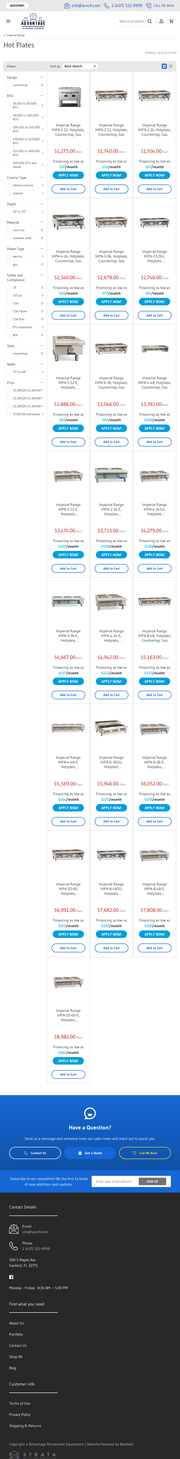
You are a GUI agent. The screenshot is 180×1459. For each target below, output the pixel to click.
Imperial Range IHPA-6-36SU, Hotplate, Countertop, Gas (111, 762)
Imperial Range (16, 35)
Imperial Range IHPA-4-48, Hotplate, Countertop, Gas (154, 383)
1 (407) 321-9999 (36, 1248)
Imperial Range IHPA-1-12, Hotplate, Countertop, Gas (68, 130)
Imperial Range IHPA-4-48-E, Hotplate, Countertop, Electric (68, 762)
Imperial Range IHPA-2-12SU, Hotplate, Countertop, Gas (155, 256)
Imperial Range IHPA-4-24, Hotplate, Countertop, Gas (68, 256)
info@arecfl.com (35, 1231)
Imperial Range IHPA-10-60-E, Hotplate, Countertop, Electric (68, 1015)
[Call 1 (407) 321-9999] (123, 6)
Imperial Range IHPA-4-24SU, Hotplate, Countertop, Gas (155, 509)
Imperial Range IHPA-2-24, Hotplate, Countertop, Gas (154, 130)
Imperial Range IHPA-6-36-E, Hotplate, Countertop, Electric (155, 762)
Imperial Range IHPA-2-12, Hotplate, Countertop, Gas (111, 130)
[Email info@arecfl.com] (82, 6)
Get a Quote (90, 1153)
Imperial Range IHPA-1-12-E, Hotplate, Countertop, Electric (68, 383)
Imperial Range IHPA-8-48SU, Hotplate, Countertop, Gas (111, 889)
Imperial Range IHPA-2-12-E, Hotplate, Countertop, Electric (68, 509)
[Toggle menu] (8, 21)
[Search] (135, 21)
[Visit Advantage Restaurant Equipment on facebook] (11, 1276)
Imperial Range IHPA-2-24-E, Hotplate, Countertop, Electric (111, 509)
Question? (17, 5)
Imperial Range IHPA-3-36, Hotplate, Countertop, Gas (111, 256)
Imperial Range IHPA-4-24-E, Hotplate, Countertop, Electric (111, 636)
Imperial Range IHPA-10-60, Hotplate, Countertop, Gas (68, 889)
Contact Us (35, 1153)
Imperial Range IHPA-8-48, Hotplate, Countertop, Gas (154, 636)
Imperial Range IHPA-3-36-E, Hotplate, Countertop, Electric (68, 636)
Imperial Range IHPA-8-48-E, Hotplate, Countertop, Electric (155, 889)
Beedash (127, 1444)
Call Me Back (160, 5)
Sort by (55, 66)
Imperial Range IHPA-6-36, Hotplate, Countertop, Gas (111, 383)
